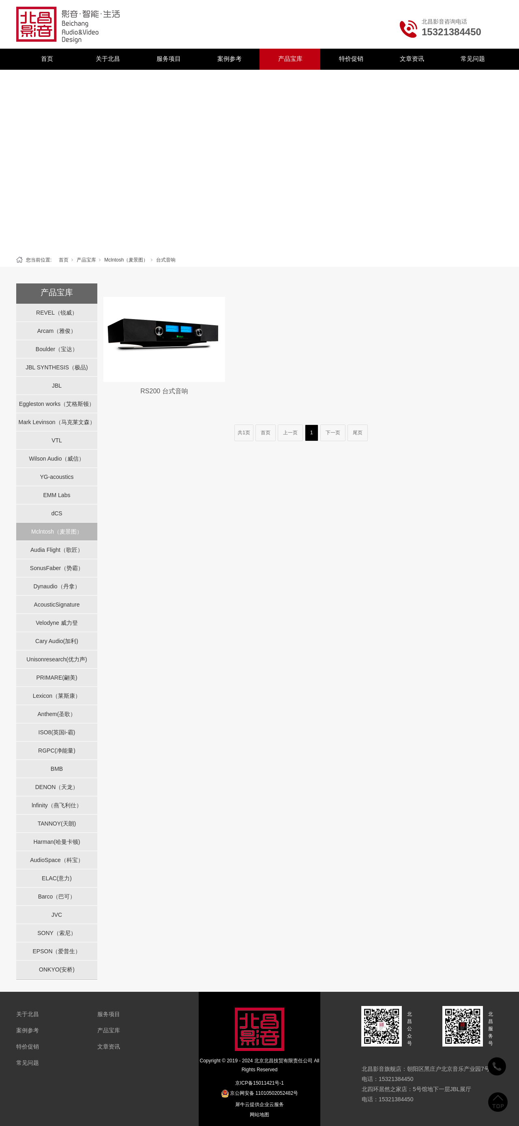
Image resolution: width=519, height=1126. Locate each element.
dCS (56, 513)
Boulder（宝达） (57, 349)
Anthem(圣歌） (57, 714)
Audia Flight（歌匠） (56, 550)
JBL (57, 385)
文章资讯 (412, 58)
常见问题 (473, 58)
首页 (47, 58)
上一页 (290, 432)
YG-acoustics (56, 477)
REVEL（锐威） (56, 312)
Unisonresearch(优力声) (56, 659)
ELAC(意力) (57, 878)
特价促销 (351, 58)
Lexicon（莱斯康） (57, 696)
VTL (56, 440)
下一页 (333, 432)
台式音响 (166, 260)
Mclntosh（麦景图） (126, 260)
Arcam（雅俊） (56, 331)
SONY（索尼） (56, 933)
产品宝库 (290, 58)
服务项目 (169, 58)
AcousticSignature (57, 604)
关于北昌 (108, 58)
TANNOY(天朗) (57, 823)
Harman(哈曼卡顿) (56, 842)
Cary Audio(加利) (56, 641)
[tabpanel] (259, 161)
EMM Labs (57, 495)
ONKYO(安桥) (57, 969)
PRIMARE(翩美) (56, 677)
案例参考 (229, 58)
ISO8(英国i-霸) (57, 732)
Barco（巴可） (57, 896)
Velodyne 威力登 (57, 623)
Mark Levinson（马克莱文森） (56, 422)
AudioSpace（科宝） (57, 860)
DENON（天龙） (57, 787)
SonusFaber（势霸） (57, 568)
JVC (56, 915)
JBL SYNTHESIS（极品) (57, 367)
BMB (57, 769)
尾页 (357, 432)
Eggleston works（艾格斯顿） (57, 404)
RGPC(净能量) (56, 750)
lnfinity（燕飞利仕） (57, 805)
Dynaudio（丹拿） (56, 586)
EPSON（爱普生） (56, 951)
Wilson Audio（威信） (57, 458)
